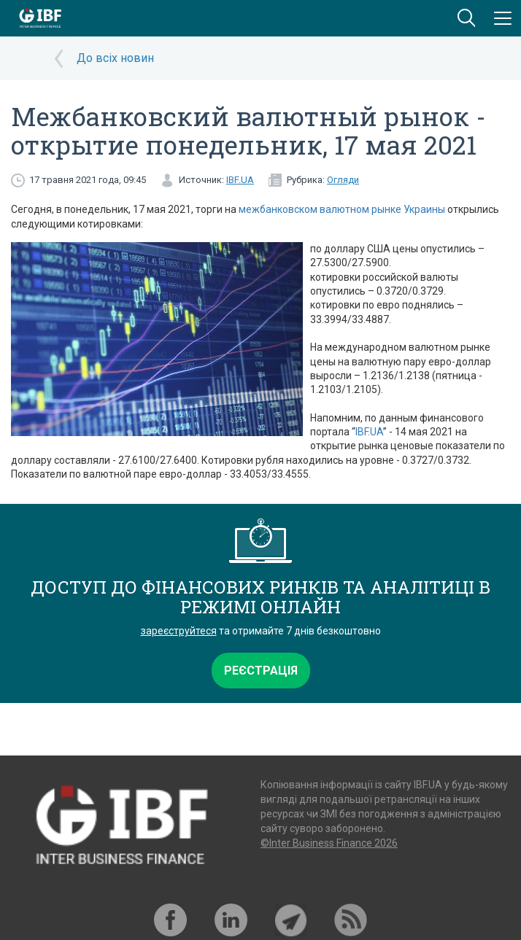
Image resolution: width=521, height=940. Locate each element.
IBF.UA (240, 179)
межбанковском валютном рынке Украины (342, 209)
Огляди (343, 179)
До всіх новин (115, 58)
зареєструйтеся (179, 631)
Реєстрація (261, 670)
